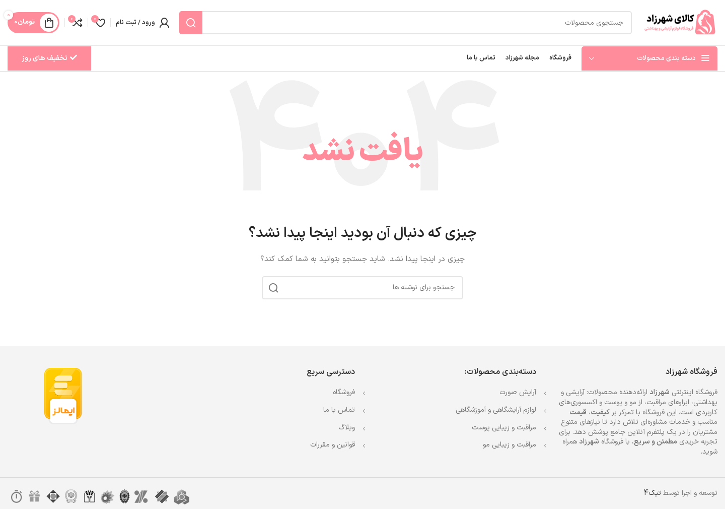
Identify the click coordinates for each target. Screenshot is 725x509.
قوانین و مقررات (332, 444)
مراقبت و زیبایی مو (509, 444)
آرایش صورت (517, 392)
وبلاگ (346, 427)
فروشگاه (344, 392)
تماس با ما (339, 410)
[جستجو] (405, 22)
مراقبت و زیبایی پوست (504, 427)
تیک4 (652, 493)
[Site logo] (679, 22)
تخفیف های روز (49, 58)
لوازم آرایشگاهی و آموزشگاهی (496, 410)
